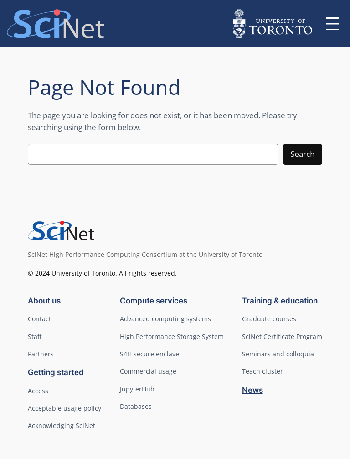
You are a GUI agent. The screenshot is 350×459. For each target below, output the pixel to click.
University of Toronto (83, 273)
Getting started (56, 372)
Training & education (280, 300)
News (252, 390)
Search (302, 154)
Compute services (153, 300)
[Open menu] (332, 24)
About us (44, 300)
